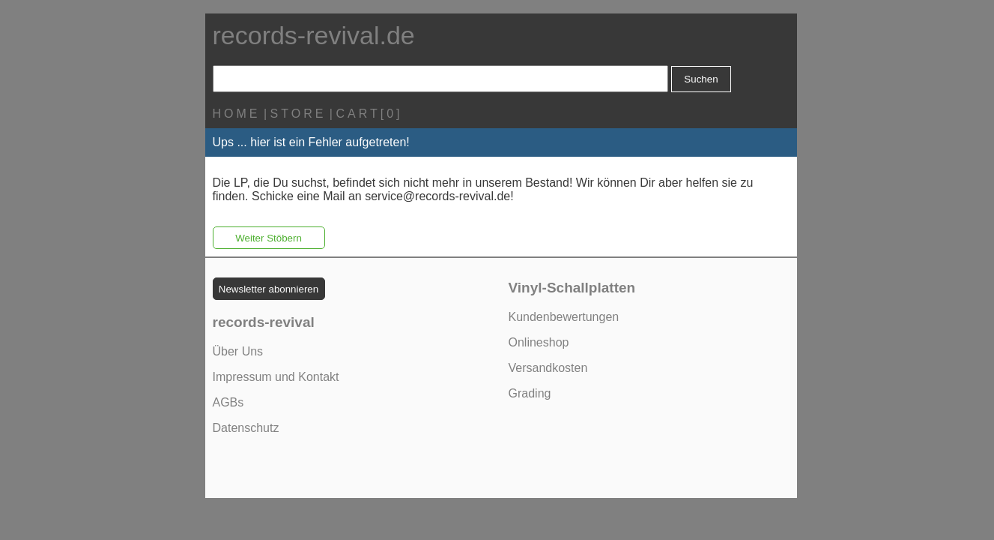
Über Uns (238, 351)
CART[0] (369, 113)
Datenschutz (246, 428)
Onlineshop (539, 342)
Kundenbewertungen (564, 316)
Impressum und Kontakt (276, 376)
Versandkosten (548, 368)
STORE (298, 113)
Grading (530, 393)
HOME (237, 113)
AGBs (228, 402)
